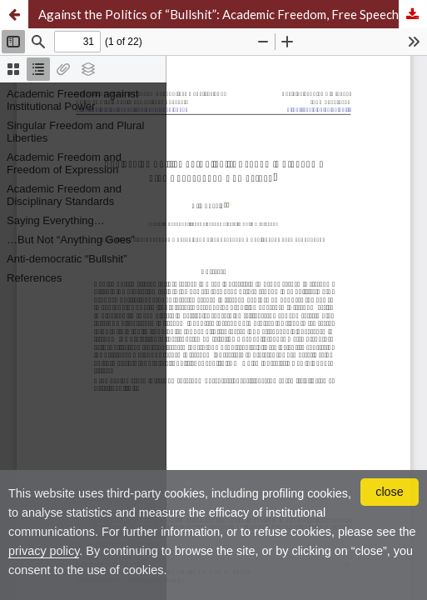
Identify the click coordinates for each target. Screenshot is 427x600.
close (389, 491)
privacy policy (43, 551)
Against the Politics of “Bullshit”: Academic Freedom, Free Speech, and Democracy (232, 14)
